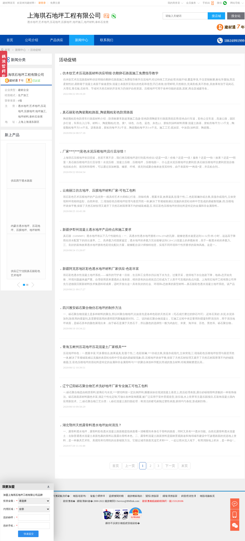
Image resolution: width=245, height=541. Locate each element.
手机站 (206, 2)
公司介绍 (31, 40)
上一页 (130, 466)
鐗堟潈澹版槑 (170, 496)
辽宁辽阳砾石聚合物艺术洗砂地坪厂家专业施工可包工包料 (105, 386)
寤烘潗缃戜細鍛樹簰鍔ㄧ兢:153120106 (162, 501)
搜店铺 (216, 16)
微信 (219, 2)
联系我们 (106, 40)
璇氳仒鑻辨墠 (97, 496)
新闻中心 (81, 40)
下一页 (170, 466)
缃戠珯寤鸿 (79, 496)
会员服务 (191, 2)
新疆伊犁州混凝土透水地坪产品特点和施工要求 (97, 229)
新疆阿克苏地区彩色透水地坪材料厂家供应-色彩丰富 (101, 268)
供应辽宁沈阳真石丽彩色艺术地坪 (25, 273)
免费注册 (55, 2)
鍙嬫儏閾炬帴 (116, 496)
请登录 (42, 2)
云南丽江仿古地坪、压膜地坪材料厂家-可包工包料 (99, 190)
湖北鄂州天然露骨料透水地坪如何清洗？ (92, 425)
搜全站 (235, 16)
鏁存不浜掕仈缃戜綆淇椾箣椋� (122, 523)
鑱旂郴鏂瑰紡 (135, 496)
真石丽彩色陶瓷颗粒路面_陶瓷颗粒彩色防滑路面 (98, 112)
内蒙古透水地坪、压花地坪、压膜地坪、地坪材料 (25, 228)
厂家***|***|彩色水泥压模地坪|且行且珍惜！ (95, 151)
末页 (184, 466)
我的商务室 (174, 2)
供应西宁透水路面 (21, 180)
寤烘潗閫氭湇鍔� (60, 496)
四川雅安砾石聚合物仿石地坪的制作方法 (92, 307)
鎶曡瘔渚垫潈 (188, 496)
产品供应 (56, 40)
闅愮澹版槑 (152, 496)
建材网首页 (9, 2)
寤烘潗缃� (69, 501)
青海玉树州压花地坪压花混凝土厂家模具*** (94, 347)
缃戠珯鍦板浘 (207, 496)
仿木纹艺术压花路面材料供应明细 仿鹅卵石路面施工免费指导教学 (110, 73)
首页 (10, 40)
